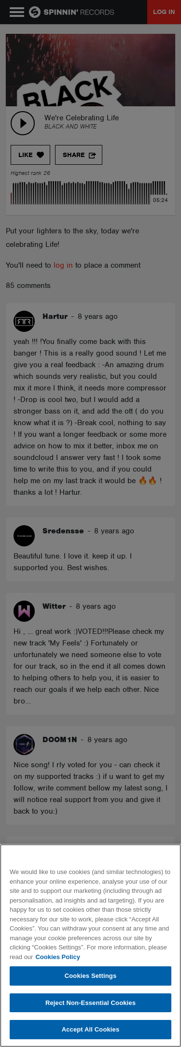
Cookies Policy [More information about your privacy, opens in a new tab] (57, 957)
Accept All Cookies (91, 1029)
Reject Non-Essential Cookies (90, 1002)
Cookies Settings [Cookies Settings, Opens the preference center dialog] (91, 975)
